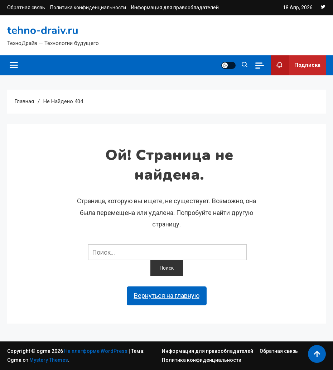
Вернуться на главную (166, 295)
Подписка (295, 65)
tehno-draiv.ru (42, 30)
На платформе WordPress (96, 351)
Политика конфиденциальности (88, 7)
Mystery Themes (48, 360)
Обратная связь (26, 7)
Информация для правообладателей (175, 7)
